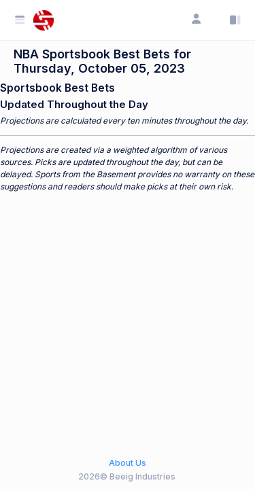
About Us (127, 463)
